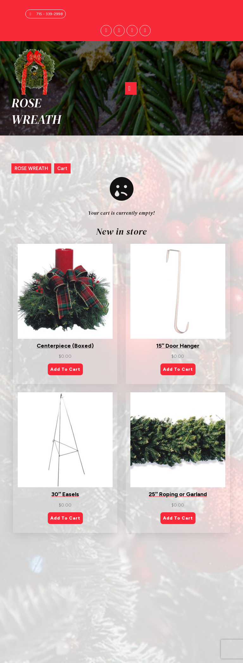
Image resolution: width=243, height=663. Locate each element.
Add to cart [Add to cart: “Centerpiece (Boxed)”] (65, 369)
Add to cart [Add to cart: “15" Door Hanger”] (178, 369)
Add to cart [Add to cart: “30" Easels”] (65, 518)
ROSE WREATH (36, 111)
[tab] (131, 88)
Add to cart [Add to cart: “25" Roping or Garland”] (178, 518)
